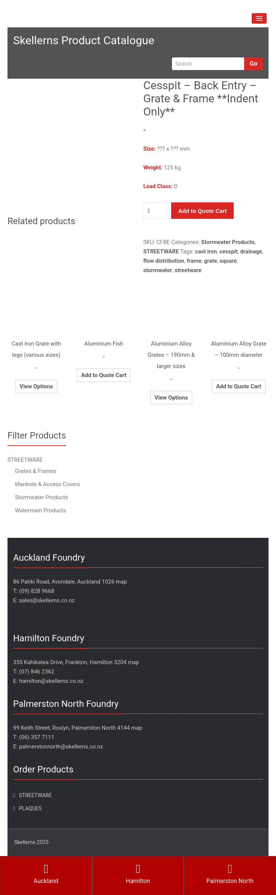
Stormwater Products (228, 242)
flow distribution (163, 260)
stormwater (157, 270)
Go (253, 63)
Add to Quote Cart (202, 211)
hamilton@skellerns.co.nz (51, 681)
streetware (188, 270)
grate (210, 260)
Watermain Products (40, 510)
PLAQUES (30, 808)
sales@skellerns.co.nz (47, 600)
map (121, 581)
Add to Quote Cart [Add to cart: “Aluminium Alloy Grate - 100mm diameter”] (238, 386)
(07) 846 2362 (36, 671)
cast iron (206, 251)
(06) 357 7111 (36, 737)
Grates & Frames (35, 471)
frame (193, 260)
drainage (251, 251)
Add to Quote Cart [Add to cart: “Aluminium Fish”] (104, 375)
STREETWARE (161, 251)
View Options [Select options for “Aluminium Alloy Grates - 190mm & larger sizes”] (171, 397)
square (228, 260)
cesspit (228, 251)
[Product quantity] (156, 210)
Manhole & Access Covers (47, 484)
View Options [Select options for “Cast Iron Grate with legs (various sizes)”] (36, 386)
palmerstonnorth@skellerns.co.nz (61, 746)
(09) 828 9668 (36, 591)
